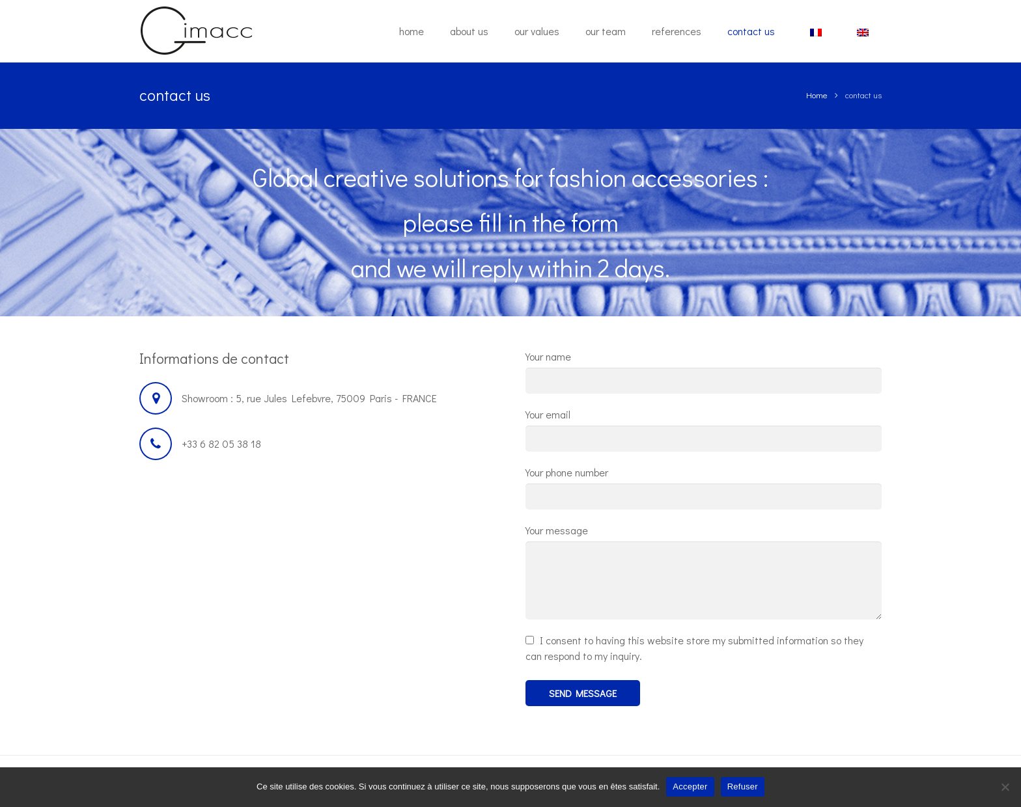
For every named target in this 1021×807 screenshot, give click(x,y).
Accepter (690, 786)
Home (817, 94)
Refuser (742, 786)
